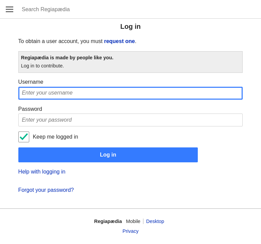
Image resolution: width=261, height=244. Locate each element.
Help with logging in (42, 172)
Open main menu (9, 9)
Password (30, 109)
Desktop (155, 221)
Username (31, 82)
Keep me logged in (55, 137)
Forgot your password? (46, 190)
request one (119, 41)
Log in (108, 155)
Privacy (130, 231)
